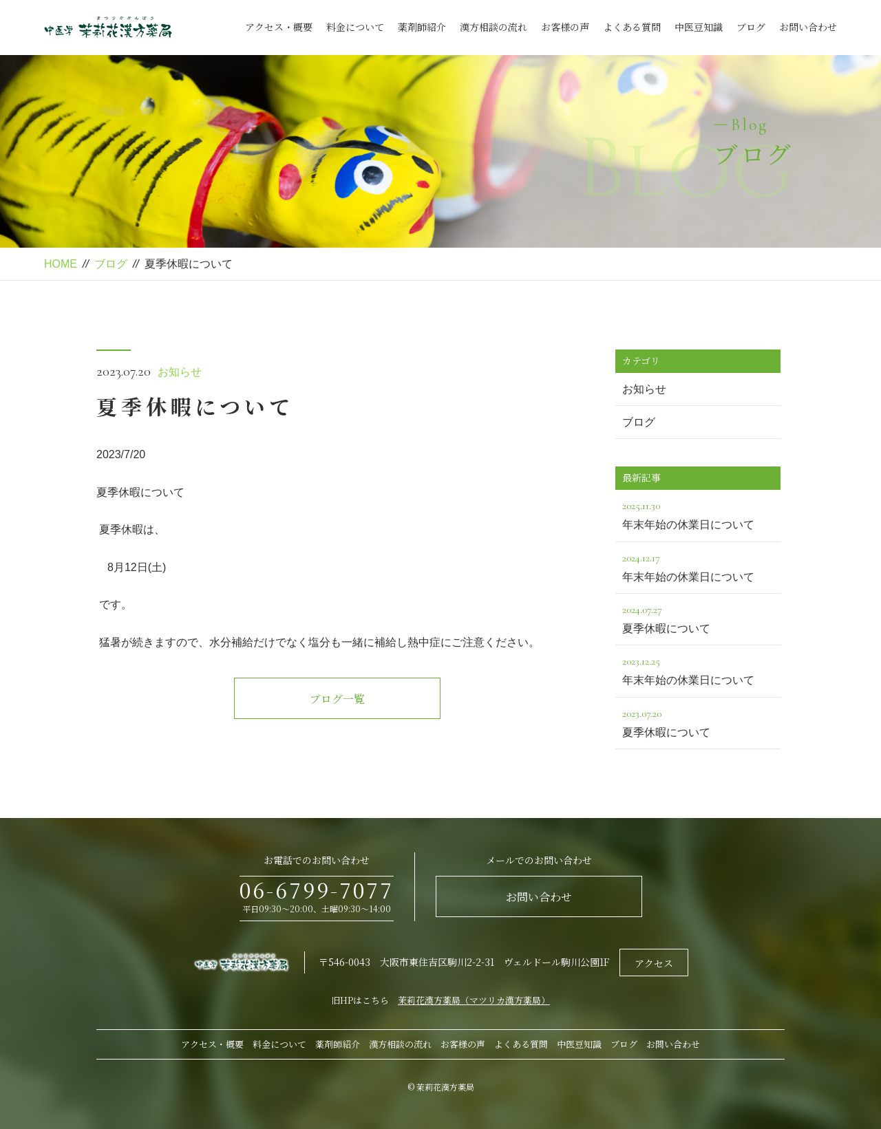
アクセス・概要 (278, 27)
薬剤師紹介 (422, 27)
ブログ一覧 (337, 699)
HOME (60, 264)
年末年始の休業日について (698, 513)
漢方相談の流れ (493, 27)
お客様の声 (565, 27)
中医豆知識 (699, 27)
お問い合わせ (808, 27)
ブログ (750, 27)
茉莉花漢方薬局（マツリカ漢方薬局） (474, 1000)
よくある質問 (632, 27)
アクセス (654, 963)
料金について (355, 27)
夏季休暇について (698, 617)
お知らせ (180, 372)
